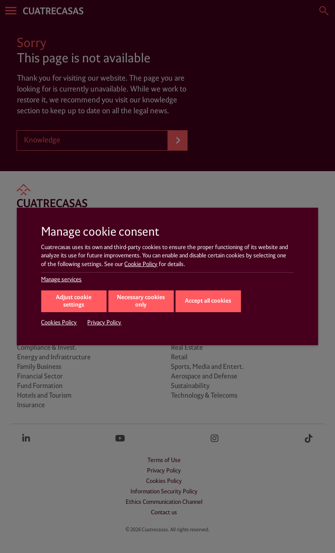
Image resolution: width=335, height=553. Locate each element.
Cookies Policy (59, 322)
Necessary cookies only (141, 301)
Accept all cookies (208, 301)
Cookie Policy (140, 264)
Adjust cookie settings (74, 301)
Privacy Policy (104, 322)
